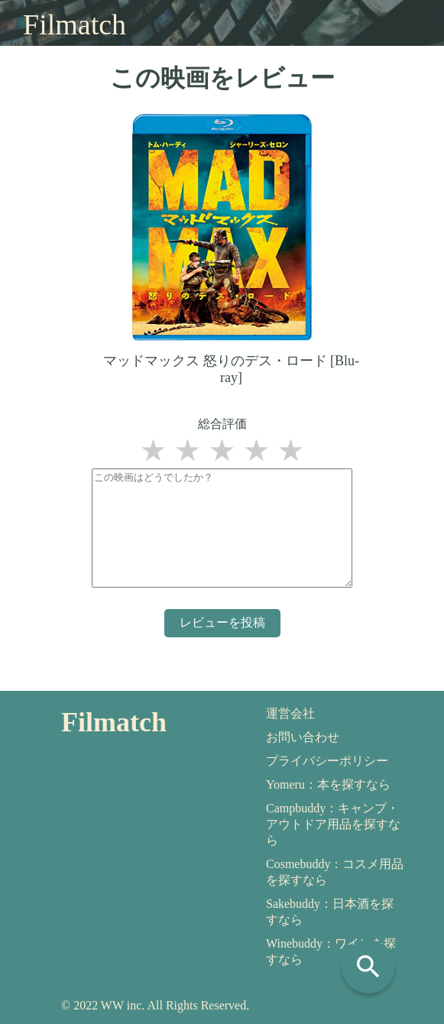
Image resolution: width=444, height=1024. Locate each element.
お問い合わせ (302, 737)
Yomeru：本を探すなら (328, 784)
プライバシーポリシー (327, 760)
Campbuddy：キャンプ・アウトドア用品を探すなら (333, 824)
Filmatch (74, 24)
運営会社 (290, 713)
